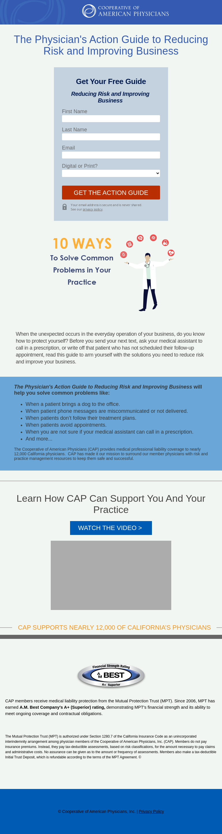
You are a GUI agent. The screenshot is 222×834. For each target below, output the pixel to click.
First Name (74, 111)
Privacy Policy (151, 811)
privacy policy (92, 209)
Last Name (74, 130)
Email (68, 148)
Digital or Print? (80, 166)
